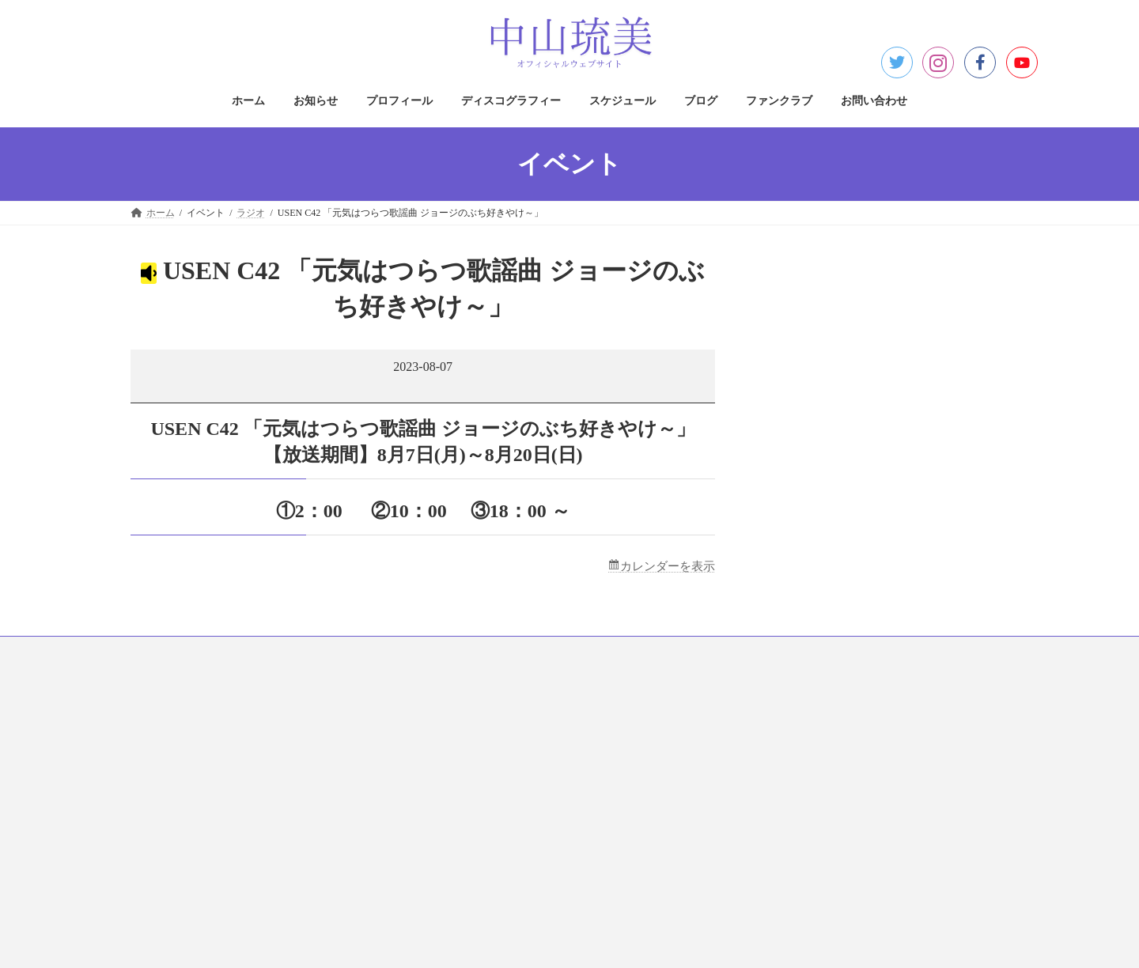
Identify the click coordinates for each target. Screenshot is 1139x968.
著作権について (474, 745)
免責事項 (460, 772)
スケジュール (509, 651)
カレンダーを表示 (664, 566)
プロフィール (303, 651)
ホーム (160, 651)
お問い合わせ (746, 651)
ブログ (584, 651)
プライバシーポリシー (488, 717)
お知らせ (225, 651)
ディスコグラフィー (406, 651)
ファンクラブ (658, 651)
